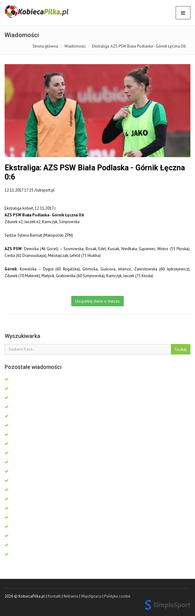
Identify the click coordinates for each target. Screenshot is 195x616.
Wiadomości (75, 46)
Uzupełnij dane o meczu (97, 301)
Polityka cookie (117, 596)
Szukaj (180, 349)
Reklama (71, 596)
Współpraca (91, 596)
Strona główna (45, 46)
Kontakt (54, 596)
